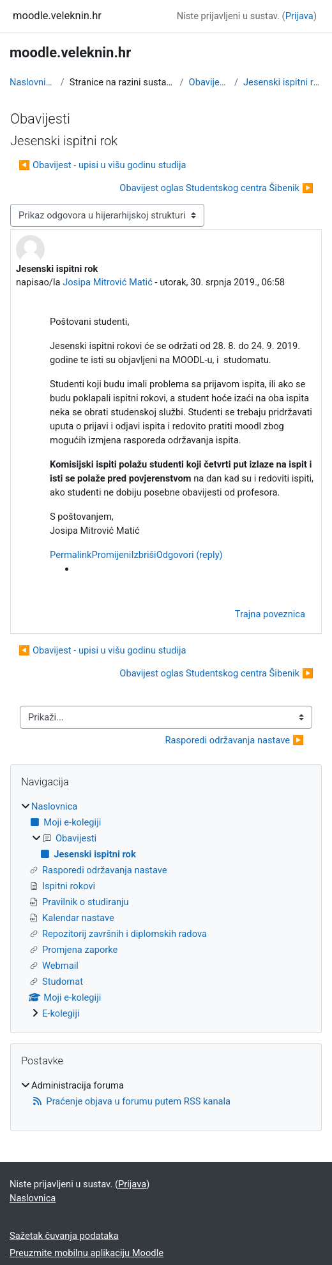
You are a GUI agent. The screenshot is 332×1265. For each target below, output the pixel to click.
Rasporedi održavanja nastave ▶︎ (234, 740)
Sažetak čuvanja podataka (64, 1235)
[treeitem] (166, 909)
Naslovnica (33, 82)
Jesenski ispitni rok (282, 82)
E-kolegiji (61, 1013)
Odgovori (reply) (189, 555)
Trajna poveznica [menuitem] (270, 614)
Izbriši (143, 555)
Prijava (299, 16)
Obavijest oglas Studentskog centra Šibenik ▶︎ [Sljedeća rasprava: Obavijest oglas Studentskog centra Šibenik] (216, 188)
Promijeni (112, 555)
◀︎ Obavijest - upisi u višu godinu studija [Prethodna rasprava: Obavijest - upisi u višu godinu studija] (102, 165)
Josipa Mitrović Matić (108, 282)
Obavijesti (209, 82)
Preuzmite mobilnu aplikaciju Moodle (86, 1253)
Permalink (71, 555)
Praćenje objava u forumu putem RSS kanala (130, 1101)
